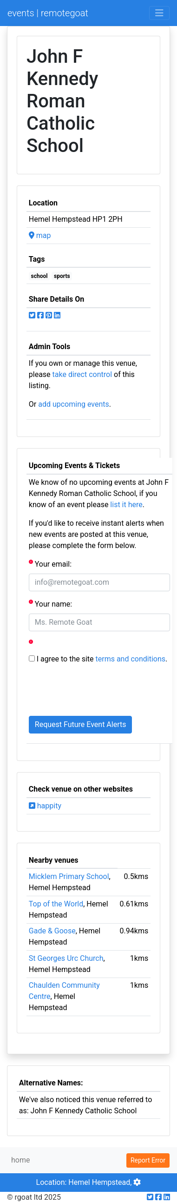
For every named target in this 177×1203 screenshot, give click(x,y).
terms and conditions (131, 658)
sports (62, 276)
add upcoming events (73, 404)
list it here (126, 504)
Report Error (148, 1160)
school (39, 276)
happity (45, 805)
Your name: (50, 603)
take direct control (82, 374)
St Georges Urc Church (66, 958)
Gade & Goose (52, 930)
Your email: (50, 563)
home (20, 1160)
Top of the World (56, 903)
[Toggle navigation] (159, 13)
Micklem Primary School (69, 876)
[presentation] (99, 690)
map (40, 235)
